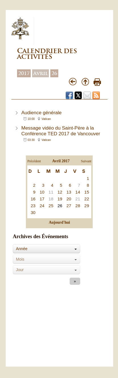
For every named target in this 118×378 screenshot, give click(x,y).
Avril (40, 73)
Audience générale (41, 112)
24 (42, 205)
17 (42, 198)
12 (59, 192)
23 (33, 205)
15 (86, 192)
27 (69, 205)
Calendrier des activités (47, 53)
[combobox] (46, 248)
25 (51, 205)
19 (59, 198)
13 (69, 192)
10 (42, 192)
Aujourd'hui (59, 222)
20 (69, 198)
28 (77, 205)
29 (86, 205)
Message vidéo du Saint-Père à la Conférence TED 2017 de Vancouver (60, 130)
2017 (24, 73)
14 (77, 192)
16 (33, 198)
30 (33, 212)
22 (86, 198)
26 (54, 73)
